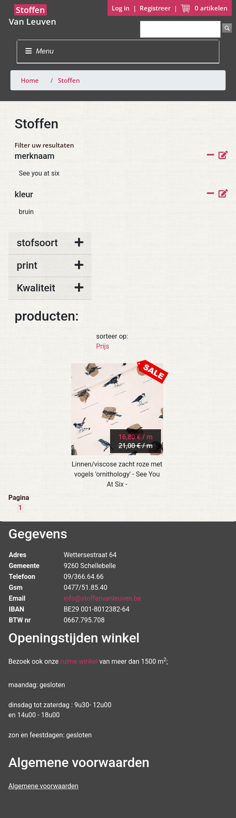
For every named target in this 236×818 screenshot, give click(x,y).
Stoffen (69, 80)
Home (30, 80)
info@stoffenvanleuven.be (102, 598)
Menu (39, 51)
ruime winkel (79, 661)
